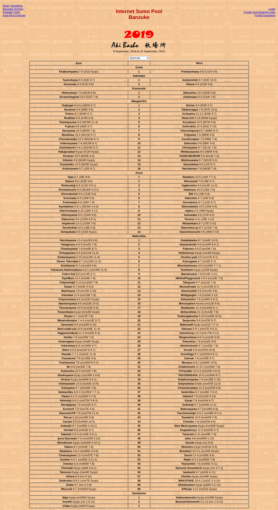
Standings (17, 5)
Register (8, 12)
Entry (17, 12)
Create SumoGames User (259, 12)
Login (272, 9)
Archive (18, 9)
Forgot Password (265, 15)
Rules (6, 5)
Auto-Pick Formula (14, 15)
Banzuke (8, 9)
